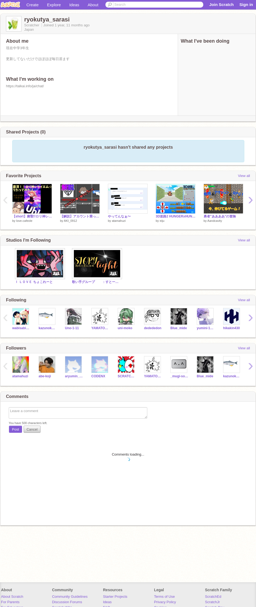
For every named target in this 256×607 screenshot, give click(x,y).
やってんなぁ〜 (119, 216)
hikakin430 (231, 328)
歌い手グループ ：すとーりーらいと (96, 282)
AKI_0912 (70, 220)
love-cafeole (24, 220)
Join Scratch (221, 4)
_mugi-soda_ (179, 376)
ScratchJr (212, 602)
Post (15, 429)
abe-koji (45, 376)
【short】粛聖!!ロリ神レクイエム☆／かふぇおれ (32, 216)
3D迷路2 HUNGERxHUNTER (175, 216)
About (93, 4)
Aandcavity (214, 220)
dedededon (152, 328)
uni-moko (125, 328)
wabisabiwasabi (21, 328)
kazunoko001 (48, 328)
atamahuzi (119, 220)
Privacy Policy (165, 602)
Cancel (32, 429)
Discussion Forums (67, 602)
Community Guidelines (70, 596)
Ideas (74, 4)
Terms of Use (164, 596)
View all (244, 176)
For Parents (10, 602)
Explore (54, 4)
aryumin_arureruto (74, 376)
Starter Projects (115, 596)
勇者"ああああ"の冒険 (220, 216)
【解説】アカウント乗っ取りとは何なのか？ (80, 216)
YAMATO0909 (100, 328)
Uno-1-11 (72, 328)
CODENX (98, 376)
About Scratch (12, 596)
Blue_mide (178, 328)
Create (32, 4)
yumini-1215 (206, 328)
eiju (162, 220)
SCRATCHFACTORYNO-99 (127, 376)
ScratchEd (213, 596)
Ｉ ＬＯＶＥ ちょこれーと (34, 282)
